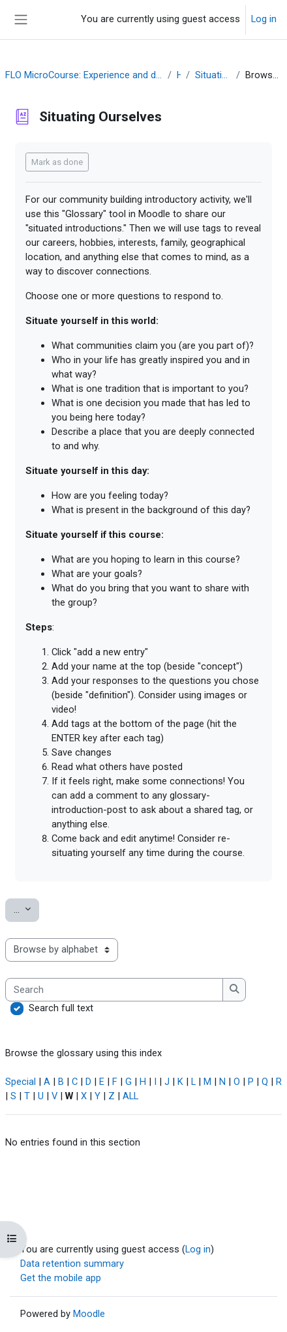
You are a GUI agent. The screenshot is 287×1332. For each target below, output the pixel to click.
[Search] (114, 989)
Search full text (61, 1008)
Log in (264, 19)
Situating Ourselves (213, 75)
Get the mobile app (60, 1278)
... (26, 908)
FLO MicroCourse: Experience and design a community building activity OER (83, 75)
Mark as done (57, 162)
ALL (130, 1096)
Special (20, 1082)
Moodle (89, 1314)
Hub (179, 75)
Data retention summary (72, 1263)
